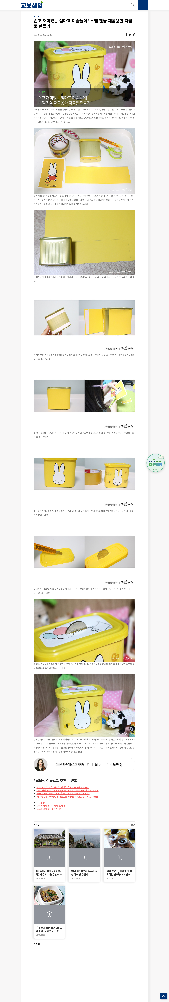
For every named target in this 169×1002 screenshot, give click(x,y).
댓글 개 (37, 944)
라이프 (36, 16)
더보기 (132, 824)
